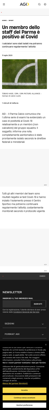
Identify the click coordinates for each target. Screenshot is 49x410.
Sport (11, 20)
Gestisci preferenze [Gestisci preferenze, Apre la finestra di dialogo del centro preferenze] (24, 405)
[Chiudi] (46, 344)
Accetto (24, 390)
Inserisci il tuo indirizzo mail (18, 298)
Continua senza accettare (24, 397)
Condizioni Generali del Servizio (26, 312)
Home (4, 20)
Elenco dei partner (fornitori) (15, 383)
